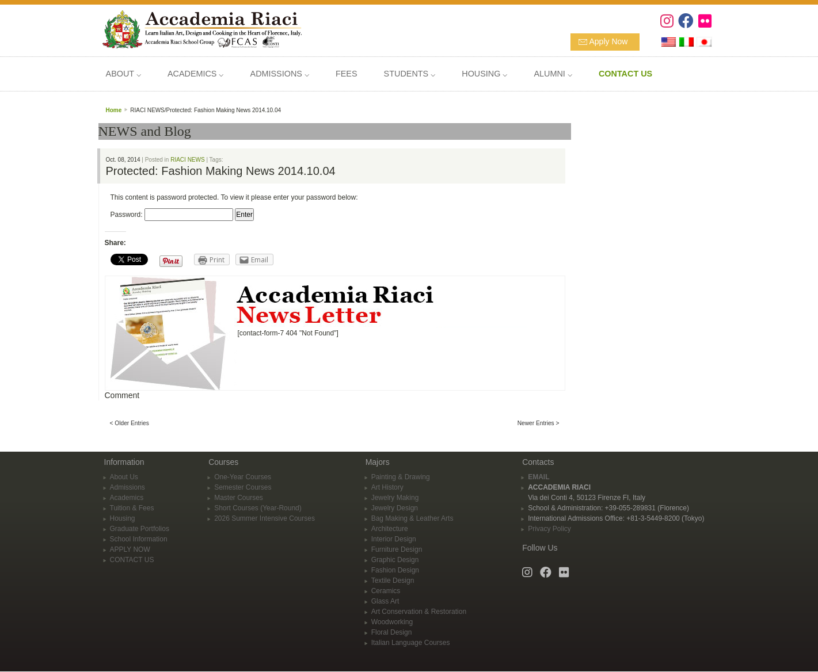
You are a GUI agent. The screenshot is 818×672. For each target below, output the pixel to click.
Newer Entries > (539, 423)
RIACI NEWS (187, 159)
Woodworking (392, 622)
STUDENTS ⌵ (410, 73)
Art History (387, 487)
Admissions (127, 487)
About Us (124, 477)
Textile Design (392, 580)
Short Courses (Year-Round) (258, 508)
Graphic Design (395, 560)
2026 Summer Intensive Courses (264, 518)
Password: (172, 214)
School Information (139, 539)
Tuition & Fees (132, 508)
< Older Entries (129, 423)
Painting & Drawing (400, 477)
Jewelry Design (394, 508)
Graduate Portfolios (139, 529)
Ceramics (386, 591)
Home (114, 110)
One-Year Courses (242, 477)
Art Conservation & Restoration (418, 612)
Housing (122, 518)
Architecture (389, 529)
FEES (346, 73)
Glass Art (385, 601)
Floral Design (391, 632)
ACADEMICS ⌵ (196, 73)
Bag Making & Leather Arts (412, 518)
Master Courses (238, 498)
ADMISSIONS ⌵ (279, 73)
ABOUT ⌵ (123, 73)
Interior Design (393, 539)
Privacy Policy (549, 529)
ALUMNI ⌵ (553, 73)
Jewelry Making (395, 498)
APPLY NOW (130, 549)
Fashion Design (395, 570)
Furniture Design (397, 549)
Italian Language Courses (410, 643)
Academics (127, 498)
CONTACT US (132, 560)
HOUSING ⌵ (484, 73)
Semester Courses (242, 487)
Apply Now (608, 41)
